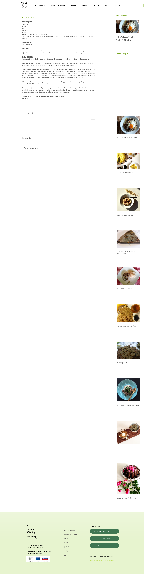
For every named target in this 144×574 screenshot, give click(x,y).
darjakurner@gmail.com (35, 538)
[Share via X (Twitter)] (28, 113)
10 (29, 551)
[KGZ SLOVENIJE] (104, 538)
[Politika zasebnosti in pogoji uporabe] (102, 560)
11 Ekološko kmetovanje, (35, 553)
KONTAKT (66, 555)
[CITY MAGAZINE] (104, 531)
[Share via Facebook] (23, 113)
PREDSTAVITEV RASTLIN (70, 535)
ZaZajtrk (66, 539)
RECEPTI (66, 543)
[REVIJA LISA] (104, 545)
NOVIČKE (66, 547)
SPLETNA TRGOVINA (69, 530)
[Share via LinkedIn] (33, 113)
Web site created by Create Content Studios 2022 (101, 556)
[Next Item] (136, 27)
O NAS (66, 551)
